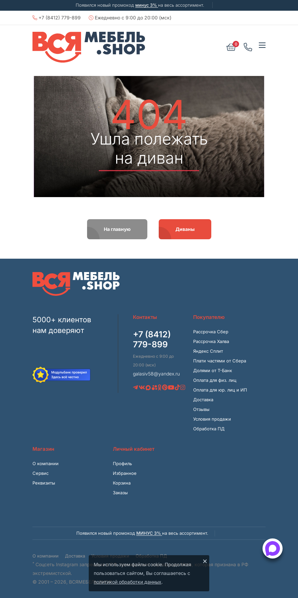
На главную (117, 229)
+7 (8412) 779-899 (56, 17)
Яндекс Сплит (208, 351)
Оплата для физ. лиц (214, 380)
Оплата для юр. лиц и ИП (220, 390)
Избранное (125, 473)
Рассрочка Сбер (210, 331)
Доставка (203, 399)
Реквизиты (43, 483)
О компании (45, 463)
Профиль (122, 463)
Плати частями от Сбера (219, 360)
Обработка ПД (209, 428)
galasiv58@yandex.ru (156, 373)
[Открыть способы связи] (273, 548)
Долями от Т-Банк (212, 370)
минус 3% (146, 5)
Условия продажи (212, 419)
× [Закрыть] (205, 561)
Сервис (40, 473)
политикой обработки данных (127, 582)
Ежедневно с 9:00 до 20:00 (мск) (130, 17)
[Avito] (154, 387)
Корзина (122, 483)
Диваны (185, 229)
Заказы (120, 492)
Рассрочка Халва (211, 341)
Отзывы (201, 409)
